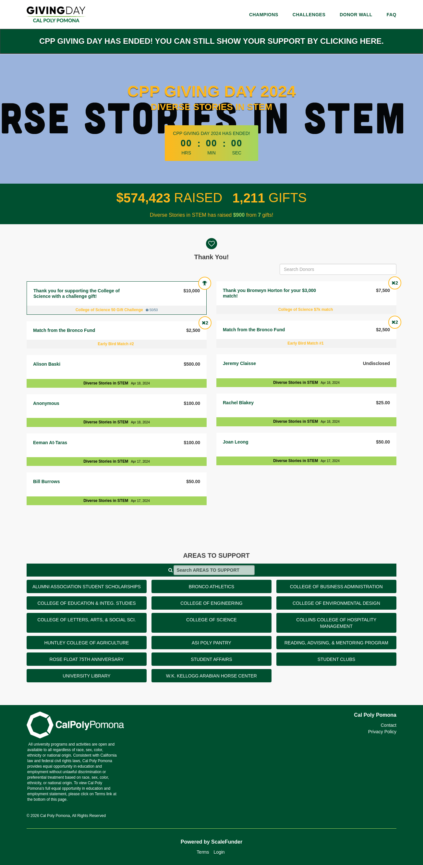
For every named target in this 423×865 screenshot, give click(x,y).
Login (218, 852)
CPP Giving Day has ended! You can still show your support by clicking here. (211, 41)
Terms (203, 852)
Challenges (309, 14)
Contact (388, 725)
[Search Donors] (338, 269)
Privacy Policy (382, 731)
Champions (263, 14)
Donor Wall (356, 14)
